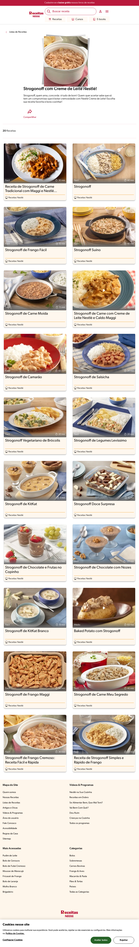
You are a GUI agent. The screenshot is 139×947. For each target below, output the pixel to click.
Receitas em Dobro (79, 797)
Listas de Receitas (18, 32)
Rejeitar (124, 940)
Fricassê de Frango (12, 876)
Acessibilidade (10, 828)
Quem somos (9, 792)
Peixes (73, 886)
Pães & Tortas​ (76, 881)
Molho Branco (10, 886)
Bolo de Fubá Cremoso (14, 866)
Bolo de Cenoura (11, 861)
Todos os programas (79, 823)
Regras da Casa (10, 833)
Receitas (55, 19)
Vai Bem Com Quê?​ (79, 808)
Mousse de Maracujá (13, 871)
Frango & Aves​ (77, 871)
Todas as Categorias (79, 892)
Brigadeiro (8, 892)
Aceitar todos (101, 940)
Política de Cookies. (15, 933)
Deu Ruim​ (74, 813)
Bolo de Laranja (10, 881)
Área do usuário (11, 818)
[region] (69, 933)
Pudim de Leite (10, 855)
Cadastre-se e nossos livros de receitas (69, 2)
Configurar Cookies (13, 940)
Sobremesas (76, 861)
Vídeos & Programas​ (13, 813)
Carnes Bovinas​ (77, 866)
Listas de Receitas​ (11, 803)
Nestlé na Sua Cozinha (81, 792)
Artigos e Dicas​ (10, 808)
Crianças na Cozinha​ (80, 818)
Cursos (77, 19)
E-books (99, 19)
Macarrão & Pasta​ (78, 876)
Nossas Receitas (11, 797)
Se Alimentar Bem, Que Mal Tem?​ (86, 803)
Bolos (72, 855)
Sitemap (7, 839)
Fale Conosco (9, 823)
